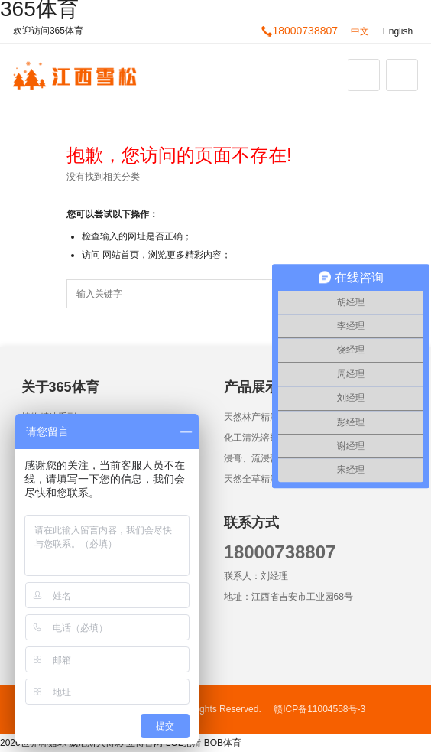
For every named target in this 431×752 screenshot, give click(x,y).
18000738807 (299, 30)
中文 (360, 31)
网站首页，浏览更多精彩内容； (166, 254)
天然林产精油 (251, 417)
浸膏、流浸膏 (251, 458)
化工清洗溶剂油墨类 (265, 437)
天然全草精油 (251, 479)
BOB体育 (222, 742)
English (398, 31)
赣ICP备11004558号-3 (319, 709)
